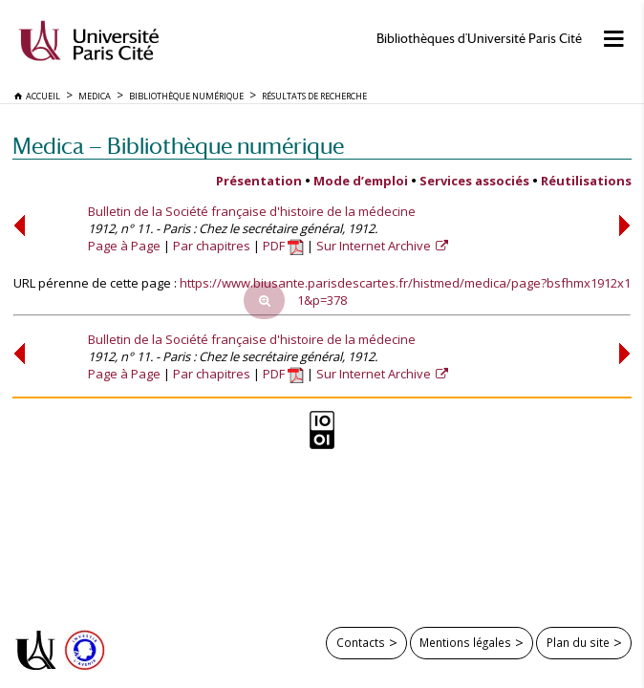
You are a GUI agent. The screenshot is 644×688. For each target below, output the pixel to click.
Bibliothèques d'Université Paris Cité (479, 39)
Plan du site (578, 642)
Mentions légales (465, 642)
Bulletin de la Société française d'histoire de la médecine (252, 211)
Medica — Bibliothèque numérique (178, 146)
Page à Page (124, 245)
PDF (283, 245)
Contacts (360, 642)
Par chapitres (211, 245)
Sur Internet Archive (375, 245)
